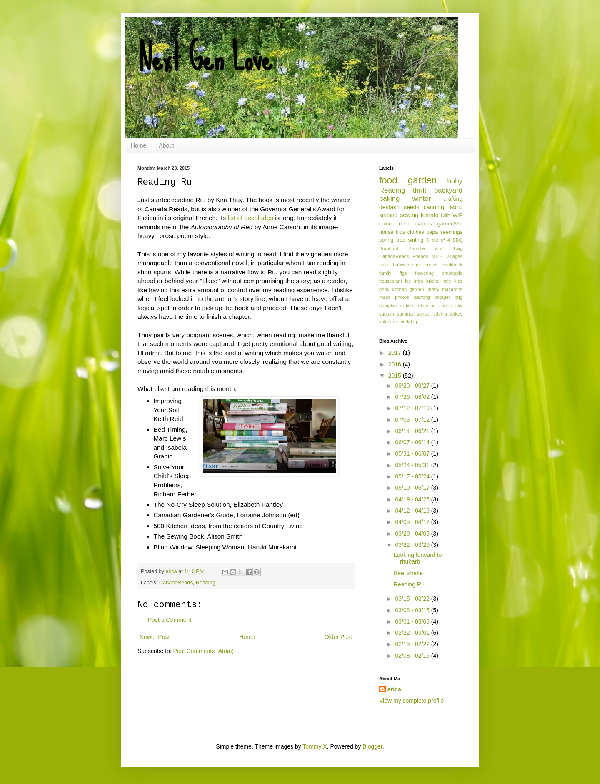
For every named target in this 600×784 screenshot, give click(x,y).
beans (431, 264)
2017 (395, 352)
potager (442, 297)
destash (389, 207)
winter (421, 199)
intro (418, 280)
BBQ (457, 240)
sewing (409, 215)
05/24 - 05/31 (413, 465)
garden (422, 180)
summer (405, 313)
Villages (454, 256)
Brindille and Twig (435, 248)
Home (138, 145)
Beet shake (408, 573)
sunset (423, 313)
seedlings (451, 232)
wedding (408, 321)
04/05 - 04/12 (413, 521)
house (386, 232)
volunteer (388, 321)
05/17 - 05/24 (413, 476)
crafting (452, 198)
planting (422, 297)
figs (403, 273)
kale (446, 280)
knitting (388, 215)
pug (458, 297)
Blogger (372, 746)
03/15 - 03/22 (413, 598)
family (385, 273)
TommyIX (314, 746)
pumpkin (388, 305)
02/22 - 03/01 (413, 632)
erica (394, 689)
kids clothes (410, 232)
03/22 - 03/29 (413, 544)
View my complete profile (411, 700)
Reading (205, 583)
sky (458, 305)
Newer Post (155, 637)
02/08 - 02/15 (413, 655)
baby (455, 181)
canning (434, 207)
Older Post (338, 637)
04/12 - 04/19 (413, 510)
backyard (448, 190)
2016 (395, 364)
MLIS (437, 256)
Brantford (388, 248)
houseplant (390, 280)
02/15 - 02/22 (413, 644)
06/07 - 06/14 (413, 442)
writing (415, 240)
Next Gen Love (205, 58)
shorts (445, 305)
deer (404, 224)
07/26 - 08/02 (413, 396)
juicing (433, 280)
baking (389, 199)
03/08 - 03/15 (413, 610)
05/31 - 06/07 (413, 453)
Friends (420, 256)
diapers (423, 224)
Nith (445, 215)
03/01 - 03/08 (413, 621)
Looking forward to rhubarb (418, 558)
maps (384, 297)
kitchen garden (408, 289)
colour (386, 224)
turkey (456, 313)
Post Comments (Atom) (203, 651)
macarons (452, 289)
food (388, 180)
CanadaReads (176, 583)
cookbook (452, 264)
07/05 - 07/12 (413, 419)
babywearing (406, 264)
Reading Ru (409, 584)
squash (386, 313)
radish (406, 305)
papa (432, 232)
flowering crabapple (438, 273)
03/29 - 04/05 (413, 533)
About (166, 145)
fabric (455, 207)
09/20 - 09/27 (413, 385)
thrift (420, 190)
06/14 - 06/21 (413, 431)
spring (386, 240)
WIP (457, 215)
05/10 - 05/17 (413, 487)
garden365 (450, 224)
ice (408, 280)
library (433, 289)
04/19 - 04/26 (413, 499)
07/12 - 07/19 (413, 408)
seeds (411, 207)
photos (402, 297)
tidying (440, 313)
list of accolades (250, 217)
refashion (426, 305)
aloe (383, 264)
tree (400, 240)
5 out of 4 (438, 240)
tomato (430, 215)
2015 (395, 375)
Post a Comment (169, 619)
